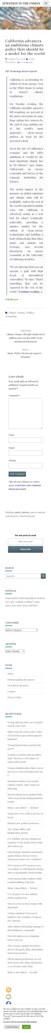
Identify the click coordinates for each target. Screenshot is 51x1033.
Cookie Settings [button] (12, 1027)
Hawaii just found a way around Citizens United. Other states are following (23, 785)
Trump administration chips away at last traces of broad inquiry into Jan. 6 (25, 772)
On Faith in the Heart (18, 685)
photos (25, 512)
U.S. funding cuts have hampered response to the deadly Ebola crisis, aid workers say (25, 842)
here (14, 605)
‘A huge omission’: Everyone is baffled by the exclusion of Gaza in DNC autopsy (24, 917)
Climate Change (17, 312)
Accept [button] (26, 1027)
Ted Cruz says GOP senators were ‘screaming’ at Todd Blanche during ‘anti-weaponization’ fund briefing (25, 869)
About (10, 673)
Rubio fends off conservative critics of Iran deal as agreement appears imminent (24, 735)
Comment (14, 395)
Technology (11, 316)
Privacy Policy (14, 697)
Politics (30, 312)
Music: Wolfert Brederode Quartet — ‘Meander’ (25, 353)
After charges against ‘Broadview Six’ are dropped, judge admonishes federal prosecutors (25, 949)
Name (11, 434)
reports (21, 71)
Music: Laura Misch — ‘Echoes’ (22, 888)
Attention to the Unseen (21, 3)
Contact (11, 691)
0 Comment (26, 62)
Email (11, 447)
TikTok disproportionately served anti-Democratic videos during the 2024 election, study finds (24, 963)
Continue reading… (30, 291)
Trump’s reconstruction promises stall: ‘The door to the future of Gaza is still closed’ (24, 758)
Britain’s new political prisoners (23, 823)
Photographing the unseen (20, 679)
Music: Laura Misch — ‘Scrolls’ (22, 972)
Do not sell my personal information (20, 1021)
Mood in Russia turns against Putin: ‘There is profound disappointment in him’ (25, 798)
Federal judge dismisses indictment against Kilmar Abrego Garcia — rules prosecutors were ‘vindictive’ (24, 856)
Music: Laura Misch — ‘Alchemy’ (23, 807)
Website (12, 460)
